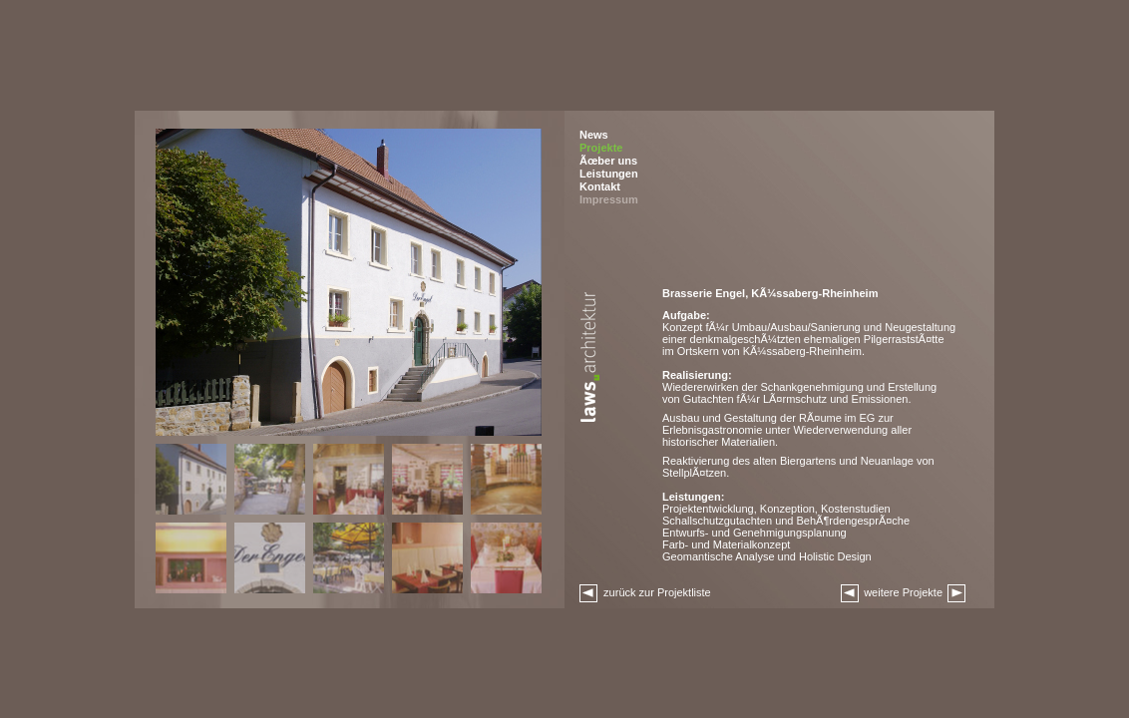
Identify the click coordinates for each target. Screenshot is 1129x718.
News (593, 135)
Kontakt (599, 186)
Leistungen (608, 174)
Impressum (608, 199)
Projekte (600, 148)
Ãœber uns (608, 161)
